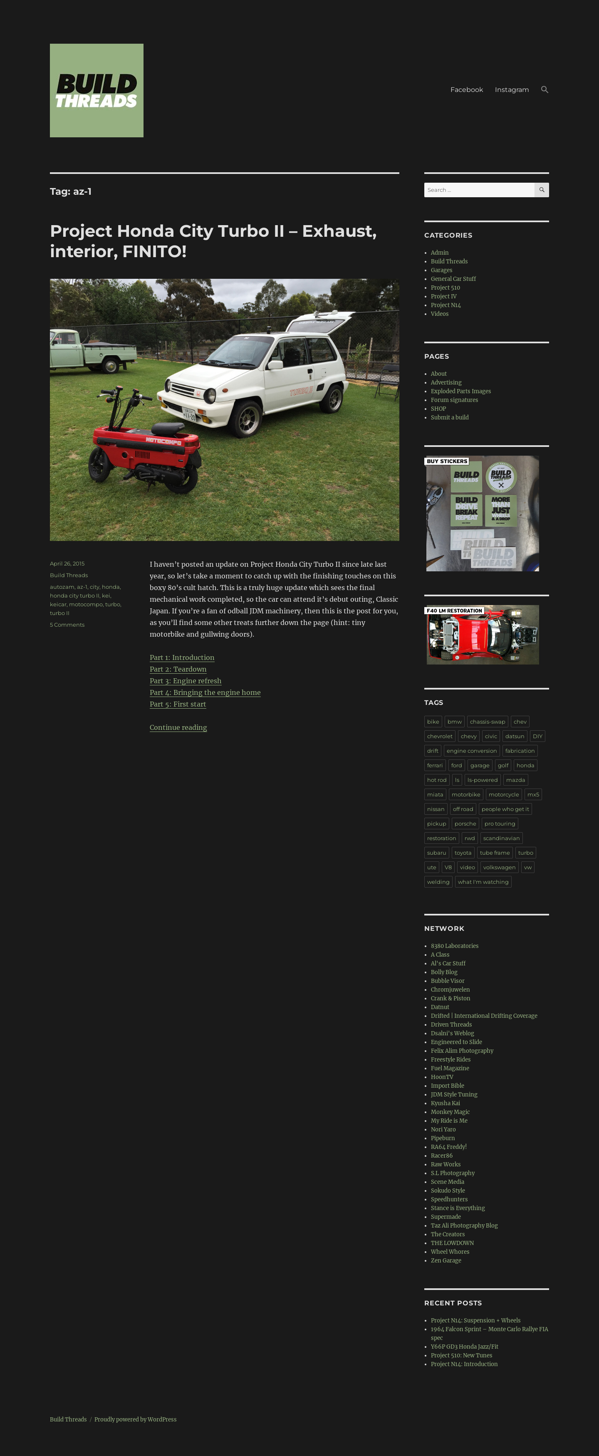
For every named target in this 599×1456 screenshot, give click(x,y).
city (94, 586)
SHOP (438, 408)
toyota (463, 852)
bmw (455, 721)
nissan (436, 809)
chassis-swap (487, 721)
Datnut (440, 1007)
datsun (515, 736)
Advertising (446, 382)
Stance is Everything (458, 1208)
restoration (441, 838)
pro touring (500, 823)
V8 (448, 867)
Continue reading (178, 727)
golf (503, 765)
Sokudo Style (448, 1190)
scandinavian (501, 838)
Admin (440, 252)
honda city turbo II (74, 595)
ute (431, 867)
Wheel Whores (450, 1251)
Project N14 (446, 305)
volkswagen (499, 867)
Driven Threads (451, 1024)
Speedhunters (449, 1199)
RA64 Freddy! (449, 1147)
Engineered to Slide (456, 1042)
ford (456, 765)
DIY (537, 736)
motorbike (466, 794)
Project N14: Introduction (464, 1364)
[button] (545, 90)
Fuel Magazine (450, 1068)
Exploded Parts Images (461, 391)
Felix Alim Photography (462, 1050)
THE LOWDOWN (452, 1243)
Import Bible (447, 1085)
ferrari (435, 765)
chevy (469, 736)
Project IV (444, 296)
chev (520, 721)
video (467, 867)
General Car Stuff (453, 279)
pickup (436, 823)
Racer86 (442, 1155)
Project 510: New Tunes (462, 1355)
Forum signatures (454, 400)
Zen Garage (446, 1260)
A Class (440, 954)
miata (435, 794)
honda (111, 586)
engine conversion (472, 750)
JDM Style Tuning (454, 1094)
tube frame (495, 852)
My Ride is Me (449, 1120)
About (439, 373)
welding (438, 881)
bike (433, 721)
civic (491, 736)
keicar (58, 604)
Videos (440, 313)
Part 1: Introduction (182, 657)
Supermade (446, 1216)
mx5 (533, 794)
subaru (436, 852)
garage (480, 765)
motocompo (86, 604)
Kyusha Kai (445, 1103)
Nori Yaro (443, 1129)
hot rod (437, 779)
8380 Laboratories (455, 946)
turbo (112, 604)
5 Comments (67, 624)
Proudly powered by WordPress (135, 1419)
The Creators (448, 1234)
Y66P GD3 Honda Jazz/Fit (464, 1346)
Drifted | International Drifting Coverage (484, 1015)
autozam (62, 586)
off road (463, 809)
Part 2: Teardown (178, 669)
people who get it (505, 809)
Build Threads (69, 575)
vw (528, 867)
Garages (442, 270)
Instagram (512, 90)
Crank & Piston (450, 998)
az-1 (82, 586)
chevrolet (440, 736)
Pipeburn (443, 1138)
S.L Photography (453, 1173)
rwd (470, 838)
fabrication (520, 750)
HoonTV (442, 1077)
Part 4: (161, 692)
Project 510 (445, 287)
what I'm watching (483, 881)
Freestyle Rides (451, 1059)
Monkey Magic (450, 1112)
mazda (515, 779)
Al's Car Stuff (448, 963)
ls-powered (483, 779)
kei (106, 595)
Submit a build (450, 417)
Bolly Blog (444, 972)
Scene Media (447, 1182)
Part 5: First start (178, 704)
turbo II (59, 613)
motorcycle (504, 794)
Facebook (466, 90)
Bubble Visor (448, 981)
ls (457, 779)
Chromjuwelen (450, 989)
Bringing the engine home (217, 692)
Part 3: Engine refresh (186, 681)
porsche (465, 823)
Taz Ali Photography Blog (464, 1225)
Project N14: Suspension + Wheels (476, 1320)
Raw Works (446, 1164)
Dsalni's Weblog (452, 1033)
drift (432, 750)
